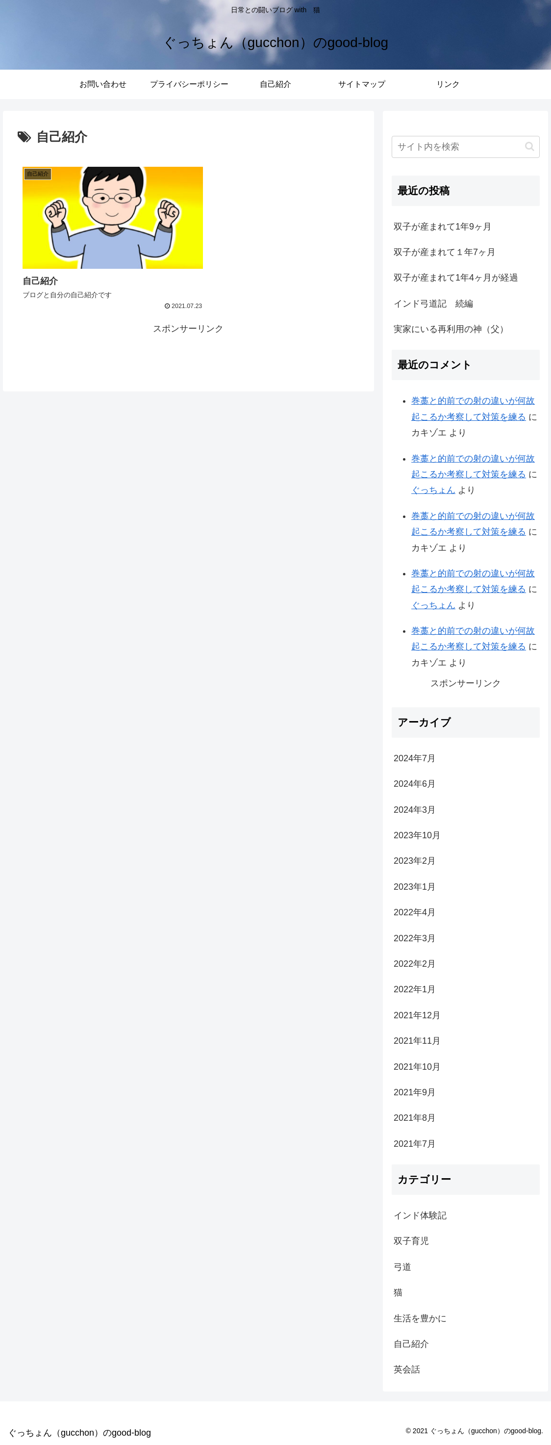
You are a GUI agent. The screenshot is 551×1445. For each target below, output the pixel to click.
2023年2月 (415, 861)
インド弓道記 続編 (433, 304)
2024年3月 (415, 810)
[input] (465, 147)
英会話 (407, 1369)
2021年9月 (415, 1092)
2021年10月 (417, 1067)
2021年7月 (415, 1144)
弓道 (402, 1267)
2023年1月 (415, 887)
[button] (529, 146)
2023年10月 (417, 835)
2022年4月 (415, 912)
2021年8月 (415, 1118)
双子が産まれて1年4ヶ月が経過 (456, 278)
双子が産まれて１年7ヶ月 (445, 252)
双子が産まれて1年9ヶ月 (443, 227)
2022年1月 (415, 989)
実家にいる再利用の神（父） (451, 329)
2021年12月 (417, 1015)
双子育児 (411, 1241)
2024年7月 (415, 758)
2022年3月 (415, 938)
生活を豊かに (420, 1318)
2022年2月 (415, 964)
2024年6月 (415, 784)
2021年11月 (417, 1041)
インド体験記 (420, 1215)
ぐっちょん (433, 490)
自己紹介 (411, 1344)
